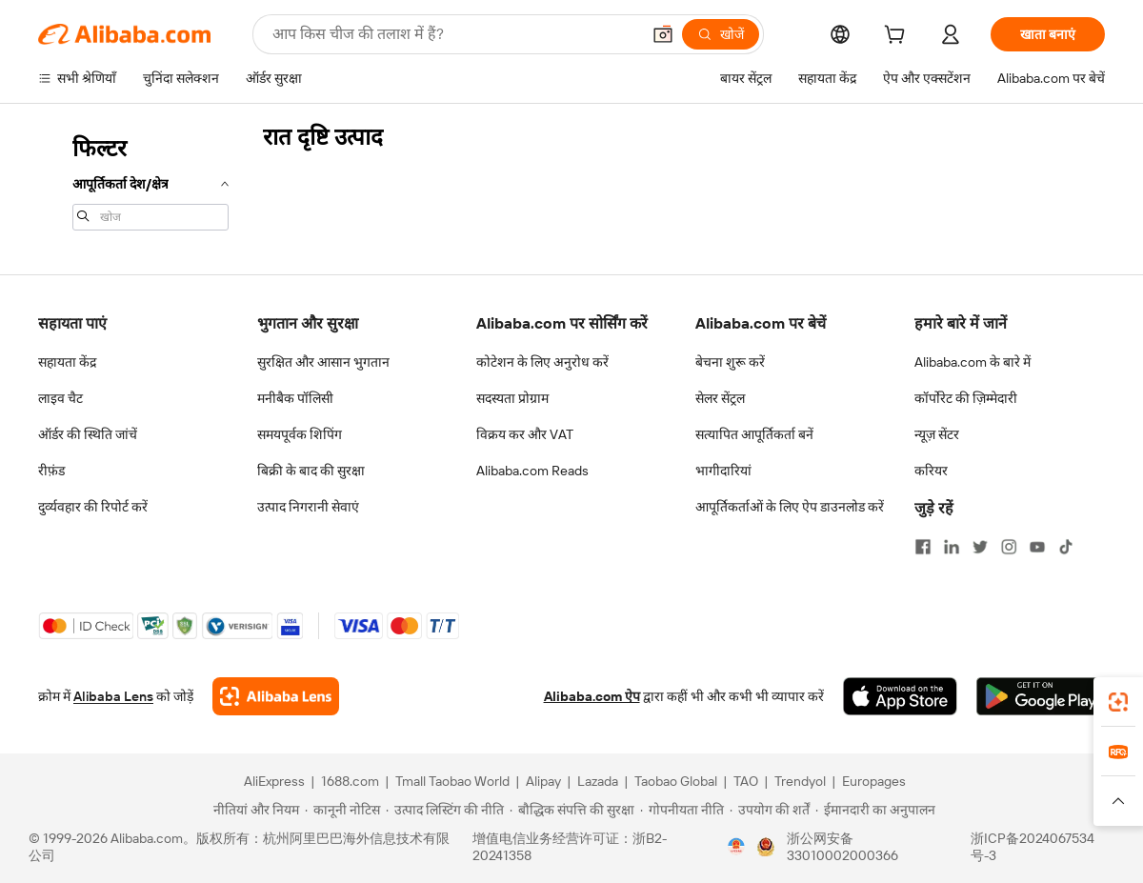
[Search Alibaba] (454, 34)
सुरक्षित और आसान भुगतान (323, 362)
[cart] (898, 37)
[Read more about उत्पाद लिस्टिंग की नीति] (445, 809)
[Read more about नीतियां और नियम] (253, 809)
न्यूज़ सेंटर (936, 434)
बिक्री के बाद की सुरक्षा (311, 470)
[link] (1118, 702)
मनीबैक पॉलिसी (295, 398)
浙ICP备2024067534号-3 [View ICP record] (1032, 847)
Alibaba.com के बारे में (972, 362)
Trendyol (800, 781)
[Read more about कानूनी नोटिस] (342, 809)
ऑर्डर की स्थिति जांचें (87, 434)
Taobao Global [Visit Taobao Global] (675, 781)
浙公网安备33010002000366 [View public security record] (842, 847)
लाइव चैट (60, 398)
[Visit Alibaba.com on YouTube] (1037, 546)
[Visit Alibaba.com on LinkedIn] (951, 546)
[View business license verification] (736, 846)
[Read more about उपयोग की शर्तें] (770, 809)
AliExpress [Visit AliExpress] (274, 781)
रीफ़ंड (51, 470)
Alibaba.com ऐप (592, 696)
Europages (874, 781)
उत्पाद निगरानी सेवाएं (308, 506)
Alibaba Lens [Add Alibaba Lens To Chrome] (113, 696)
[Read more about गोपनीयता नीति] (682, 809)
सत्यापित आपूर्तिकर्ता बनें (754, 434)
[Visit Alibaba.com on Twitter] (980, 546)
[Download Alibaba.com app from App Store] (900, 696)
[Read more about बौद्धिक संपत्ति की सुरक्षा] (572, 809)
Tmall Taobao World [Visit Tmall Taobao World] (452, 781)
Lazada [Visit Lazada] (597, 781)
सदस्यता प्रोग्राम (512, 398)
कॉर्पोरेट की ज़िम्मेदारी (965, 398)
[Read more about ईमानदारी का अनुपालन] (875, 809)
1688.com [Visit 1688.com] (350, 781)
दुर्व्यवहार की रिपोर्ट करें (93, 506)
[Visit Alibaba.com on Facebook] (923, 546)
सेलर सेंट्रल (720, 398)
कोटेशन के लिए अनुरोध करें (542, 362)
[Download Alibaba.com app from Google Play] (1040, 696)
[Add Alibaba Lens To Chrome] (275, 696)
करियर (931, 470)
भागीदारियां (723, 470)
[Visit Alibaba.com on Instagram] (1008, 546)
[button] (663, 34)
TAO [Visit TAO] (745, 781)
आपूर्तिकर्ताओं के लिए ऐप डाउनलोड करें (789, 506)
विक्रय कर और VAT (524, 434)
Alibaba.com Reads (532, 470)
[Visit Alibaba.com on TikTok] (1065, 546)
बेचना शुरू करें (730, 362)
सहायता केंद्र (67, 362)
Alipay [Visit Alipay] (543, 781)
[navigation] (145, 181)
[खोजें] (720, 34)
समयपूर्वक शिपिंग (299, 434)
